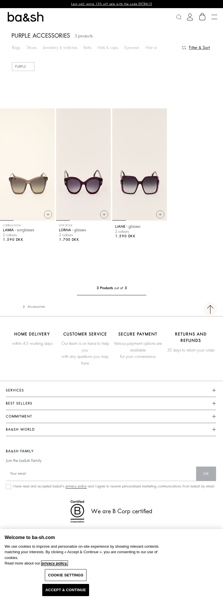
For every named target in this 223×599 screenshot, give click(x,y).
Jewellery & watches (60, 47)
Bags (16, 47)
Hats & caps (107, 47)
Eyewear (131, 47)
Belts (87, 47)
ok (206, 474)
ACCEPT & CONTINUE (65, 590)
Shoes (31, 47)
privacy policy (76, 486)
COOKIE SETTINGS (65, 575)
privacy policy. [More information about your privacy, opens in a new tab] (54, 563)
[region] (111, 564)
